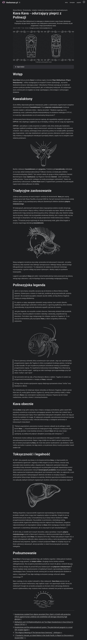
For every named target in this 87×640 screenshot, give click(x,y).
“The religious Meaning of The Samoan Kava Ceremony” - (37, 632)
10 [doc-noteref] (22, 576)
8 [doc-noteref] (71, 566)
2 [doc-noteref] (54, 114)
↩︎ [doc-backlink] (21, 619)
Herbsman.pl (10, 2)
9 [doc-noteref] (26, 574)
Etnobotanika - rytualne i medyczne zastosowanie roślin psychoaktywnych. (45, 10)
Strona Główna (17, 10)
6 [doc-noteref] (72, 479)
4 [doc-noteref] (18, 220)
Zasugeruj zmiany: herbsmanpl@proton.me (40, 28)
